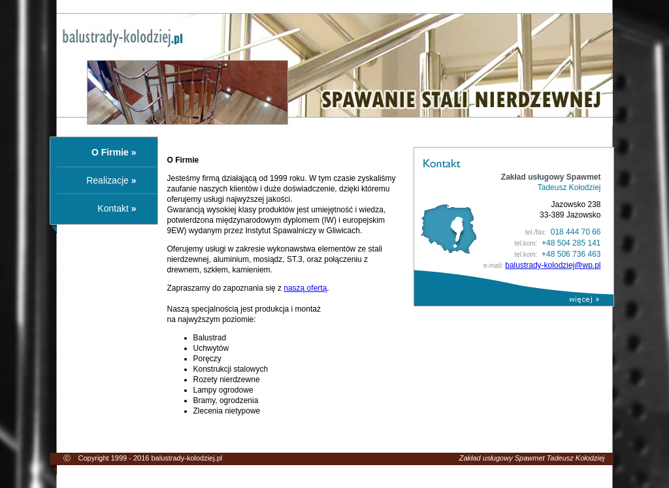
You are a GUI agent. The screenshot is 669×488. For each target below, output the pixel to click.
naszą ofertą (305, 288)
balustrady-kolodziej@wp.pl (552, 265)
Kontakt (112, 208)
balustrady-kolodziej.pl (186, 458)
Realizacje (107, 180)
